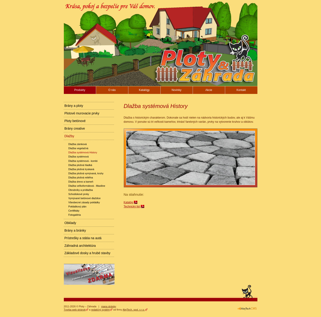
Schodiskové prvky (78, 194)
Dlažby (69, 136)
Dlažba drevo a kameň (80, 181)
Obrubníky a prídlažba (80, 190)
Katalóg (128, 202)
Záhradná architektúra (80, 245)
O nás (112, 90)
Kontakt (241, 90)
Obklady (70, 223)
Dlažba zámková (77, 144)
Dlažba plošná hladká (80, 165)
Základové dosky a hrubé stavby (87, 253)
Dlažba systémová (78, 156)
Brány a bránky (75, 230)
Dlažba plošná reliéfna (80, 177)
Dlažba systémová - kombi (83, 161)
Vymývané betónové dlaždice (84, 198)
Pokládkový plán (77, 206)
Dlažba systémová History (82, 152)
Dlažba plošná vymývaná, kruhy (85, 173)
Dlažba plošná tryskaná (81, 169)
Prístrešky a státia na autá (83, 238)
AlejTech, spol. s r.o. (134, 309)
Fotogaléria (74, 214)
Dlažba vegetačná (78, 148)
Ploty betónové (75, 121)
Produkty (79, 90)
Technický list (132, 206)
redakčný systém (100, 309)
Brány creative (75, 128)
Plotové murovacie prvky (82, 113)
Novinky (177, 90)
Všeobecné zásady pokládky (84, 202)
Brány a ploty (74, 106)
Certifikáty (74, 210)
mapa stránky (108, 306)
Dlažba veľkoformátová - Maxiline (86, 185)
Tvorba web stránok (75, 309)
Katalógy (144, 90)
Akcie (208, 90)
